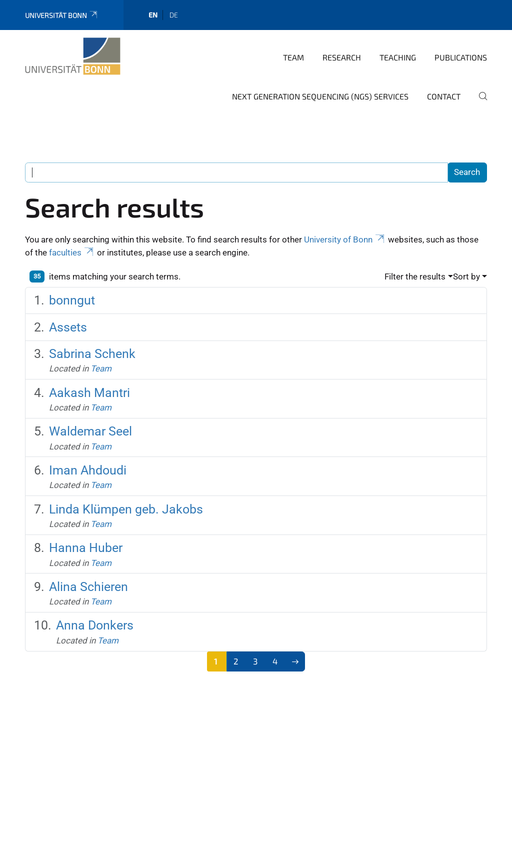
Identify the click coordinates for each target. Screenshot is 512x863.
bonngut (72, 300)
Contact (443, 96)
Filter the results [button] (415, 277)
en (153, 14)
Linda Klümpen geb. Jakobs (126, 509)
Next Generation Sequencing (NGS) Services (320, 96)
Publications (460, 57)
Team (293, 57)
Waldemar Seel (90, 431)
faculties (72, 253)
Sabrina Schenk (92, 353)
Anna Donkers (95, 625)
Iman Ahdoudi (87, 470)
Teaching (398, 57)
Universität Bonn (61, 15)
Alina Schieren (88, 587)
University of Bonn (345, 239)
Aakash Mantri (89, 393)
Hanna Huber (85, 547)
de (174, 14)
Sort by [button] (466, 277)
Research (341, 57)
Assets (68, 327)
